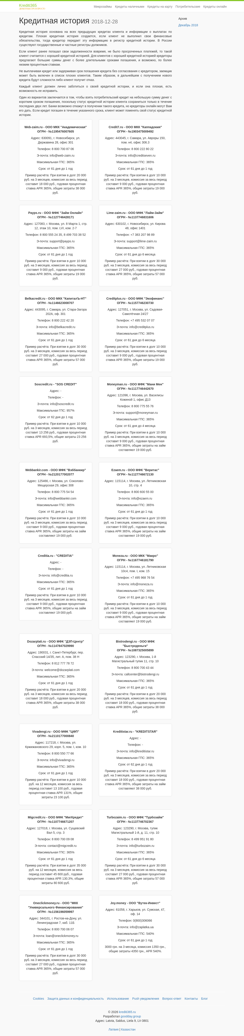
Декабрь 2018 (188, 25)
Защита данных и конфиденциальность (75, 998)
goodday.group (131, 1016)
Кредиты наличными (129, 6)
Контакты (191, 998)
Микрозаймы (103, 6)
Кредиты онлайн (215, 6)
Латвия (114, 1029)
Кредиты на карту (159, 6)
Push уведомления (145, 998)
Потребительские (187, 6)
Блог (204, 998)
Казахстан (128, 1029)
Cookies (38, 998)
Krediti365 (29, 7)
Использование (118, 998)
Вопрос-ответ (171, 998)
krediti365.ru (127, 1012)
